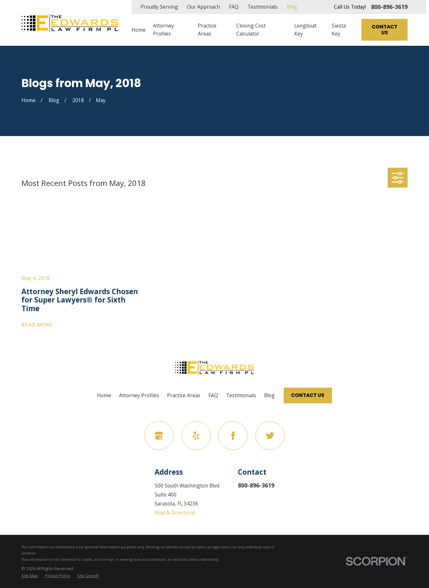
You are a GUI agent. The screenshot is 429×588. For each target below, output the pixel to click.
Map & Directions (175, 512)
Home (104, 395)
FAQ (234, 6)
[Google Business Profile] (159, 435)
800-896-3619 (389, 7)
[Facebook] (232, 435)
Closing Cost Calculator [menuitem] (251, 29)
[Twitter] (270, 435)
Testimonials (262, 6)
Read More (37, 324)
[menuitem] (29, 575)
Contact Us (384, 29)
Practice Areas (183, 395)
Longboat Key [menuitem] (305, 29)
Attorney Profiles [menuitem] (163, 29)
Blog (292, 6)
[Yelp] (196, 435)
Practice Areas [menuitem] (207, 29)
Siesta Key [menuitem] (339, 29)
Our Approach (203, 6)
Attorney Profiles (139, 395)
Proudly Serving (159, 6)
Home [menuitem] (139, 29)
